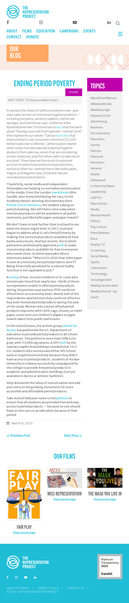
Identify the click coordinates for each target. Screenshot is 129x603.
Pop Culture (99, 227)
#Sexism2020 (101, 116)
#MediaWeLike (101, 104)
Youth (95, 297)
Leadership (98, 192)
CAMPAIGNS (69, 30)
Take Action (99, 268)
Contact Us (75, 588)
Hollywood (98, 180)
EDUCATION (45, 30)
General (96, 168)
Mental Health (101, 215)
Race (94, 239)
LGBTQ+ (96, 198)
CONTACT (14, 36)
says (59, 127)
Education (98, 139)
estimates (62, 135)
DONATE (32, 36)
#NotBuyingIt (100, 110)
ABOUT (12, 30)
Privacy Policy (48, 588)
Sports (95, 262)
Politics (96, 221)
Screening (98, 250)
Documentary (100, 133)
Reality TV (98, 244)
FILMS (27, 30)
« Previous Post (18, 435)
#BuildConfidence (103, 98)
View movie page (24, 532)
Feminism (98, 162)
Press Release (100, 233)
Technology (99, 274)
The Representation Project (41, 100)
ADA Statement (18, 588)
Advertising (99, 121)
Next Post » (73, 435)
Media (95, 209)
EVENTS (89, 30)
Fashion (96, 151)
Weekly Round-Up (104, 291)
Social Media (99, 256)
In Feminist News (102, 186)
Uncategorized (101, 280)
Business (97, 127)
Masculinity (99, 203)
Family (95, 145)
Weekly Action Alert (104, 286)
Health (95, 174)
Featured (97, 156)
